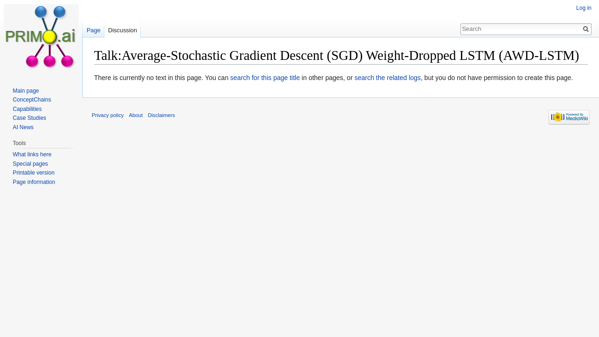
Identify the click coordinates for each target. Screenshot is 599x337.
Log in (584, 8)
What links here (32, 154)
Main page (26, 91)
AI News (23, 127)
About (136, 115)
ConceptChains (32, 99)
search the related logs (387, 77)
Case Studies (29, 118)
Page (94, 30)
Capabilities (27, 109)
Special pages (30, 164)
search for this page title (265, 77)
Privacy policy (108, 115)
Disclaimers (161, 115)
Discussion (122, 30)
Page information (34, 182)
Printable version (33, 172)
